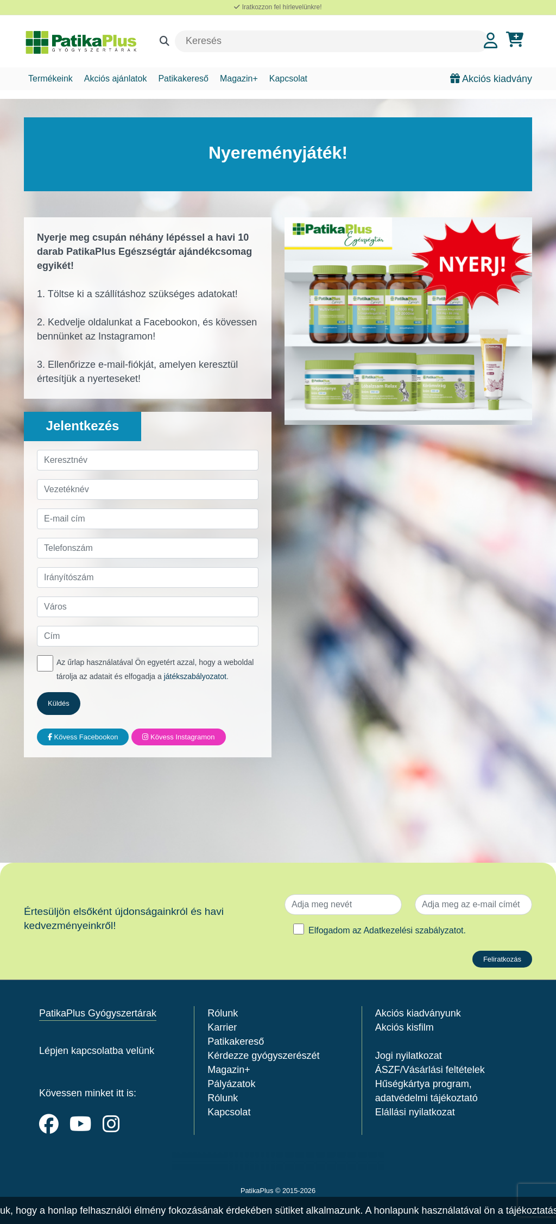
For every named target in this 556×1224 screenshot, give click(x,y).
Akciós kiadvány (491, 78)
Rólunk (222, 1013)
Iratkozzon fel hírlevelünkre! (277, 7)
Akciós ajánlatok (115, 78)
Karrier (222, 1027)
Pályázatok (231, 1083)
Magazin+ (239, 78)
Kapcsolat (288, 78)
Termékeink (50, 78)
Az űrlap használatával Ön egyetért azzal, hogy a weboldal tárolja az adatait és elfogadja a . (155, 669)
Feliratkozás (502, 959)
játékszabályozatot (195, 676)
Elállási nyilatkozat (415, 1112)
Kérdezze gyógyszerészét (263, 1055)
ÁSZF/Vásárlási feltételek (430, 1069)
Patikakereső (183, 78)
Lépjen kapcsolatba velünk (96, 1050)
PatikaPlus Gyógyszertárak (97, 1013)
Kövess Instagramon (178, 737)
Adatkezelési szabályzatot (413, 930)
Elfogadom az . (387, 930)
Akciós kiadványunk (418, 1013)
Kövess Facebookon (83, 737)
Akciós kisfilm (404, 1027)
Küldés (59, 703)
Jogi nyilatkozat (408, 1055)
